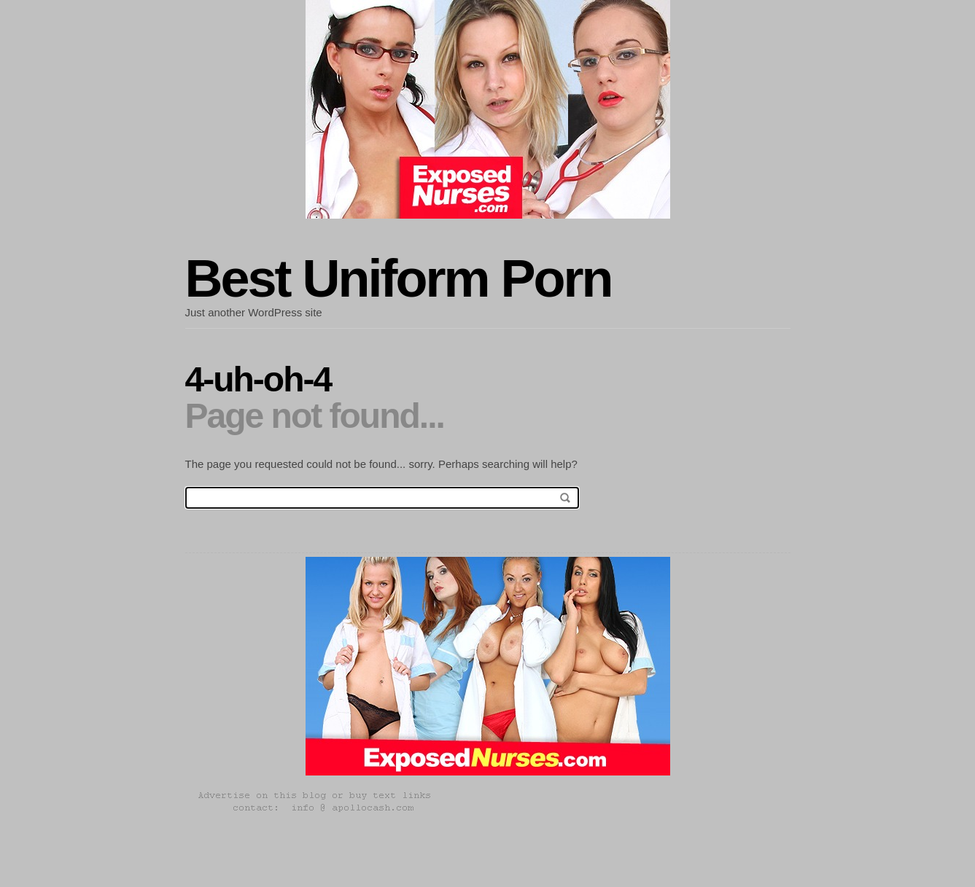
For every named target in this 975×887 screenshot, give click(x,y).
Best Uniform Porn (398, 278)
